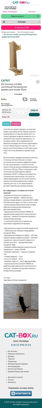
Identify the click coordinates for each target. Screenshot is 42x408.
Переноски (12, 361)
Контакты (32, 12)
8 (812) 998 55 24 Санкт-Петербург (10, 7)
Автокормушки (14, 366)
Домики (11, 356)
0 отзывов (18, 94)
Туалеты (11, 359)
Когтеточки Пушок (15, 369)
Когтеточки (12, 351)
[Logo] (21, 2)
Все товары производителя (6, 104)
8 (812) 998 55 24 (21, 345)
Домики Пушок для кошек (18, 372)
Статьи (11, 380)
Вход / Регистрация (10, 12)
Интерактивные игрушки (18, 364)
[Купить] (34, 114)
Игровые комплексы (16, 354)
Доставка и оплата (15, 377)
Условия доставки (33, 99)
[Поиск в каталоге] (18, 16)
